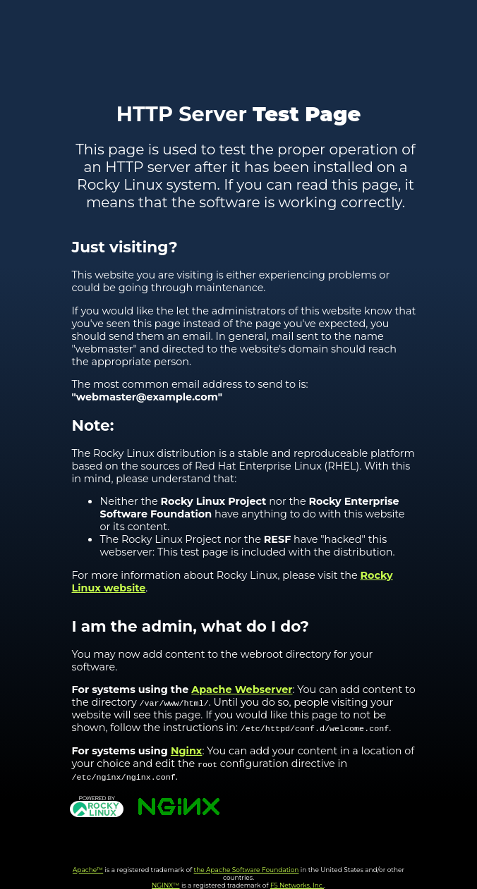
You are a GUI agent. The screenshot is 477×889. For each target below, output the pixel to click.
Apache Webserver (241, 689)
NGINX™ (166, 885)
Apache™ (88, 869)
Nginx (187, 750)
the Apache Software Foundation (246, 869)
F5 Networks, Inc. (297, 885)
